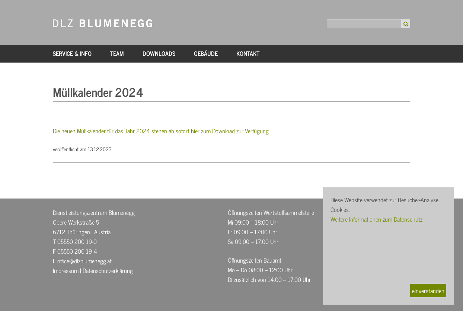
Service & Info (72, 53)
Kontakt (247, 53)
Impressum (66, 270)
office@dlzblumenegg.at (84, 261)
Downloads (159, 53)
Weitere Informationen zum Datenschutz (376, 219)
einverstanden (428, 290)
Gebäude (206, 53)
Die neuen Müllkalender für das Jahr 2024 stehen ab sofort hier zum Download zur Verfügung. (161, 131)
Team (117, 53)
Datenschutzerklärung (108, 270)
